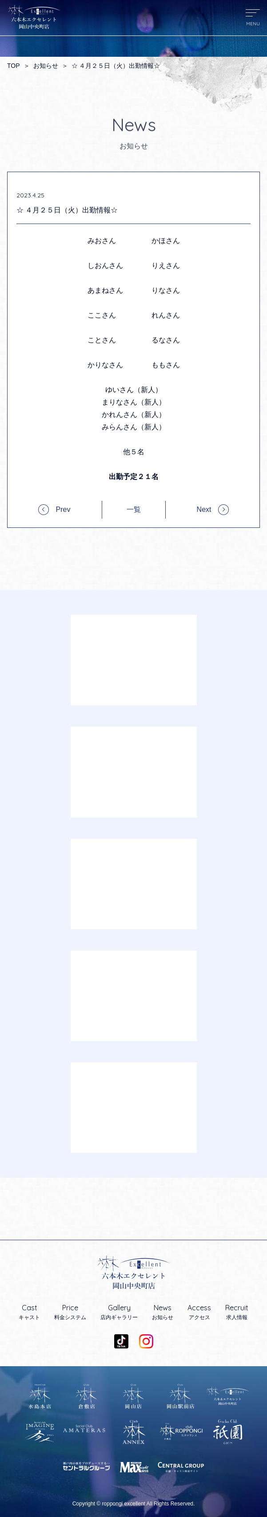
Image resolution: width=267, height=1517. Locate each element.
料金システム (70, 1312)
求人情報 (236, 1312)
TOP (13, 65)
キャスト (29, 1312)
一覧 (134, 509)
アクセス (199, 1312)
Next (204, 509)
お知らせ (45, 65)
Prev (63, 509)
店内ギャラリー (119, 1312)
